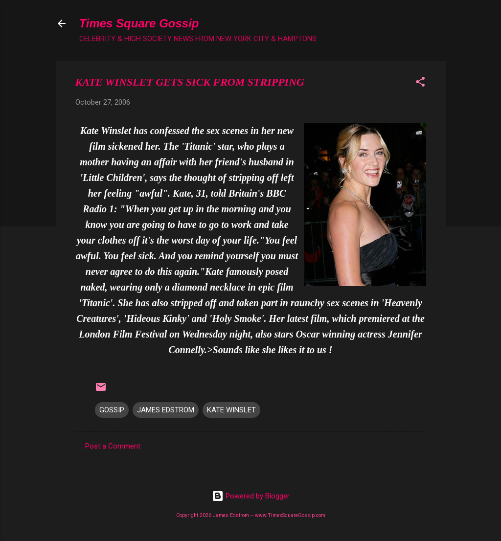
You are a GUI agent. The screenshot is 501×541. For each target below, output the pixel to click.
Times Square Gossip (139, 23)
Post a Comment (112, 446)
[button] (420, 83)
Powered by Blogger (251, 496)
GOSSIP (111, 410)
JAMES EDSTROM (165, 410)
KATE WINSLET (231, 410)
